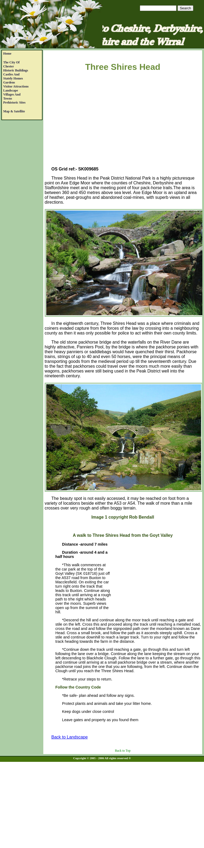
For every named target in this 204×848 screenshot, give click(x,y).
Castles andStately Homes (13, 76)
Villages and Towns (12, 96)
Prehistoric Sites (14, 102)
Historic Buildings (15, 70)
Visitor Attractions (16, 86)
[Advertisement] (123, 120)
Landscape (10, 90)
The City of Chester (11, 64)
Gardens (9, 82)
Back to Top (122, 750)
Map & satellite (14, 111)
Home (7, 53)
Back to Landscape (69, 737)
